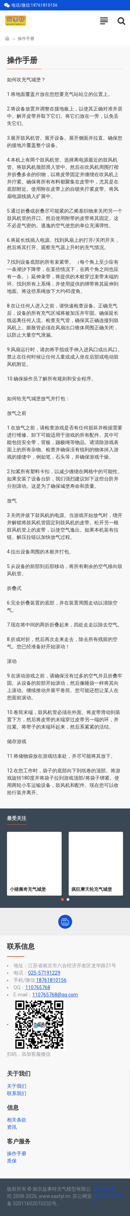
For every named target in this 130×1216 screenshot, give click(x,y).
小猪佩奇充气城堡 (28, 889)
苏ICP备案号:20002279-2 (108, 1196)
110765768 (37, 987)
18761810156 (51, 980)
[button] (62, 899)
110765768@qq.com (55, 994)
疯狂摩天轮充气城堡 (91, 889)
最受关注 (16, 818)
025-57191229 (44, 973)
